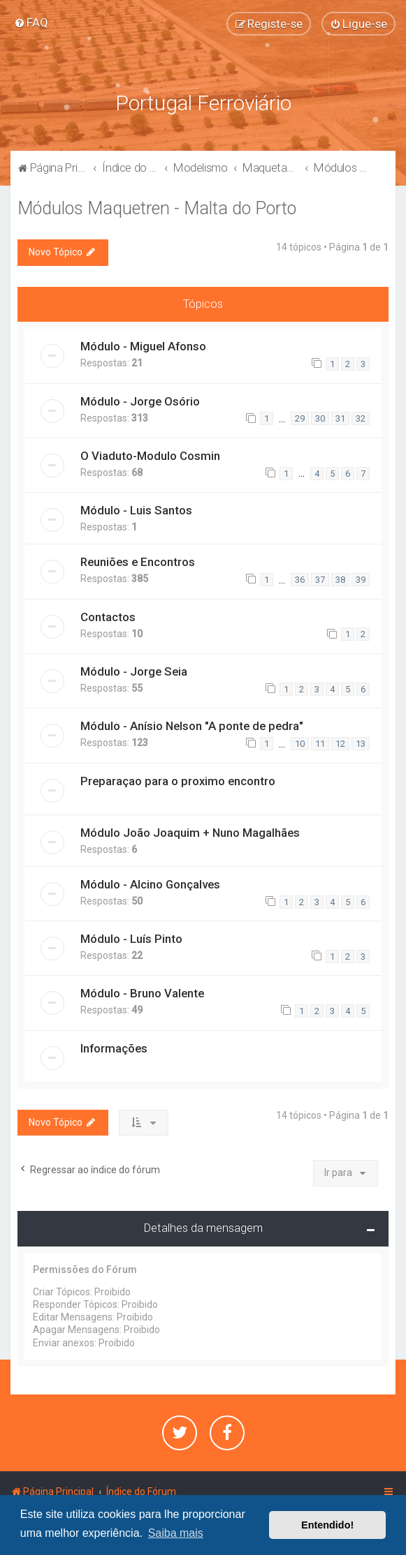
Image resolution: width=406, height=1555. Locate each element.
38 (340, 579)
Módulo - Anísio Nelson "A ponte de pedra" (191, 726)
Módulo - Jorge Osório (140, 401)
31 (340, 418)
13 (360, 743)
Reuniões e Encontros (137, 562)
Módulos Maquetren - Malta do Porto (156, 208)
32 (360, 418)
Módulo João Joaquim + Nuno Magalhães (190, 833)
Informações (113, 1048)
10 (300, 743)
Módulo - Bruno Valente (142, 993)
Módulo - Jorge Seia (133, 671)
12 (340, 743)
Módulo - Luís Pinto (131, 939)
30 (320, 418)
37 (320, 579)
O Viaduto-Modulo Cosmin (150, 456)
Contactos (108, 617)
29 (300, 418)
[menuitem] (31, 22)
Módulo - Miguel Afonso (143, 346)
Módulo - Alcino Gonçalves (150, 884)
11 (320, 743)
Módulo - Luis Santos (136, 510)
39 (360, 579)
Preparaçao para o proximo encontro (177, 781)
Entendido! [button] (327, 1525)
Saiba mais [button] (175, 1533)
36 (300, 579)
